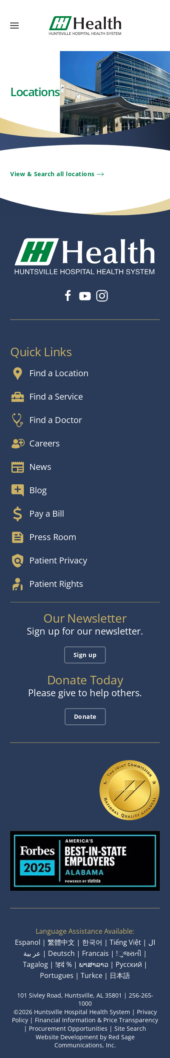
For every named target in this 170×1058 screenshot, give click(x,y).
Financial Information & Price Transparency (96, 1020)
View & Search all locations (52, 174)
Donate (85, 716)
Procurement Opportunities (68, 1028)
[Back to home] (85, 25)
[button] (14, 25)
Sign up (85, 655)
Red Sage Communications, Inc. (94, 1041)
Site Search (130, 1028)
